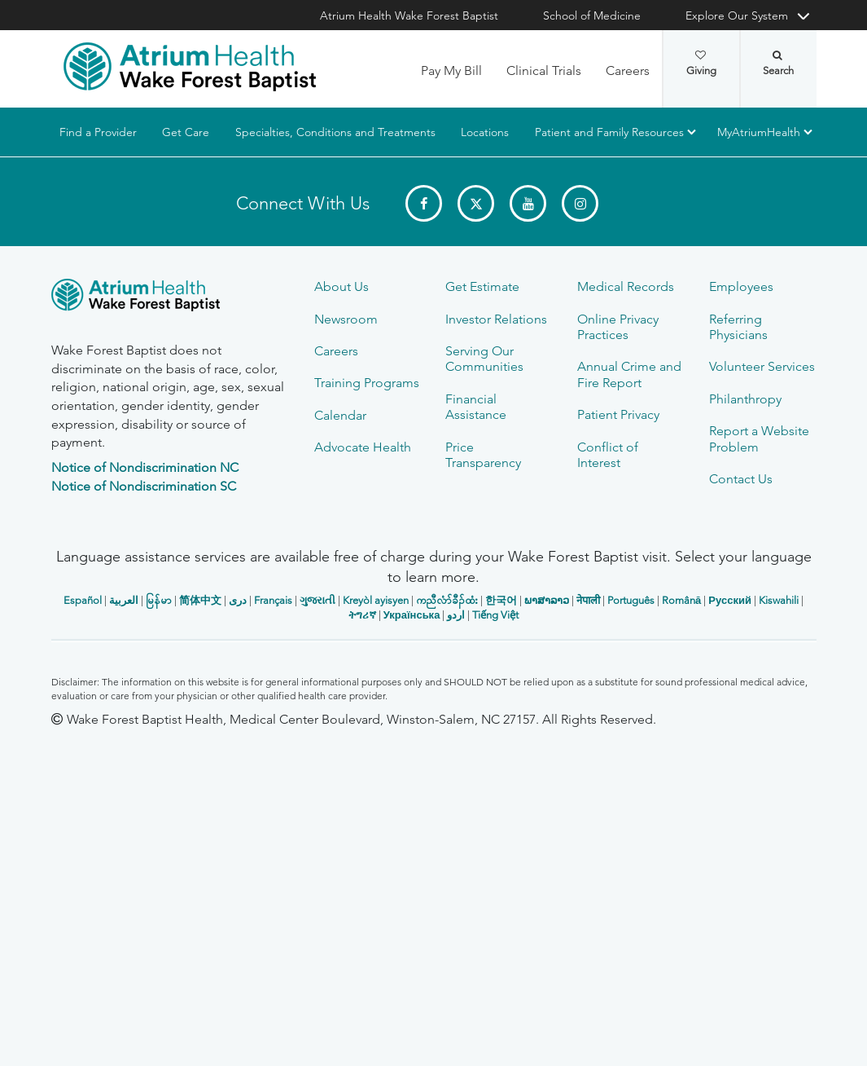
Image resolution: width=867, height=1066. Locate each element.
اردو (456, 615)
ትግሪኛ (362, 615)
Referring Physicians (738, 326)
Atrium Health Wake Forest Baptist (409, 15)
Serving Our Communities (484, 358)
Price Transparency (483, 454)
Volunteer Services (762, 366)
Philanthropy (745, 399)
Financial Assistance (475, 406)
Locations (485, 132)
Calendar (340, 415)
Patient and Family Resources (608, 132)
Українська (411, 615)
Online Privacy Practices (618, 326)
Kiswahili (779, 600)
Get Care (185, 132)
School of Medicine (592, 15)
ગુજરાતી (317, 600)
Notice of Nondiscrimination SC (143, 486)
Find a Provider (98, 132)
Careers (628, 70)
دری (238, 600)
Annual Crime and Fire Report (629, 374)
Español (82, 600)
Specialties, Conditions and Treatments (334, 132)
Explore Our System (736, 15)
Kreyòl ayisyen (376, 600)
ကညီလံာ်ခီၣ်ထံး (447, 600)
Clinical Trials (543, 70)
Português (631, 600)
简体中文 (200, 600)
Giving (701, 64)
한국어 (501, 600)
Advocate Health (362, 447)
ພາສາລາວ (546, 600)
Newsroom (346, 319)
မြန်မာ (159, 600)
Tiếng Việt (495, 615)
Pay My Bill (451, 70)
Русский (729, 600)
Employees (741, 286)
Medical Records (625, 286)
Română (681, 600)
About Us (341, 286)
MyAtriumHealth (758, 132)
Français (273, 600)
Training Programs (366, 382)
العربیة (123, 600)
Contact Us (741, 479)
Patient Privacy (618, 414)
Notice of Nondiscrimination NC (145, 467)
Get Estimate (482, 286)
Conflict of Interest (607, 454)
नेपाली (588, 600)
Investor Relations (496, 319)
